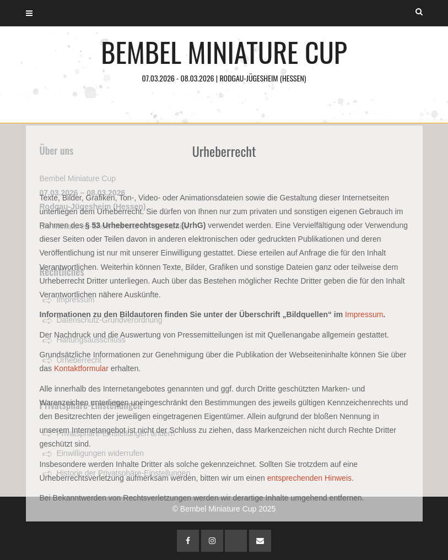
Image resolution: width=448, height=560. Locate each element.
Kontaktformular (81, 368)
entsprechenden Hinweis (309, 478)
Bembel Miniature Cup (224, 57)
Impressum (364, 314)
